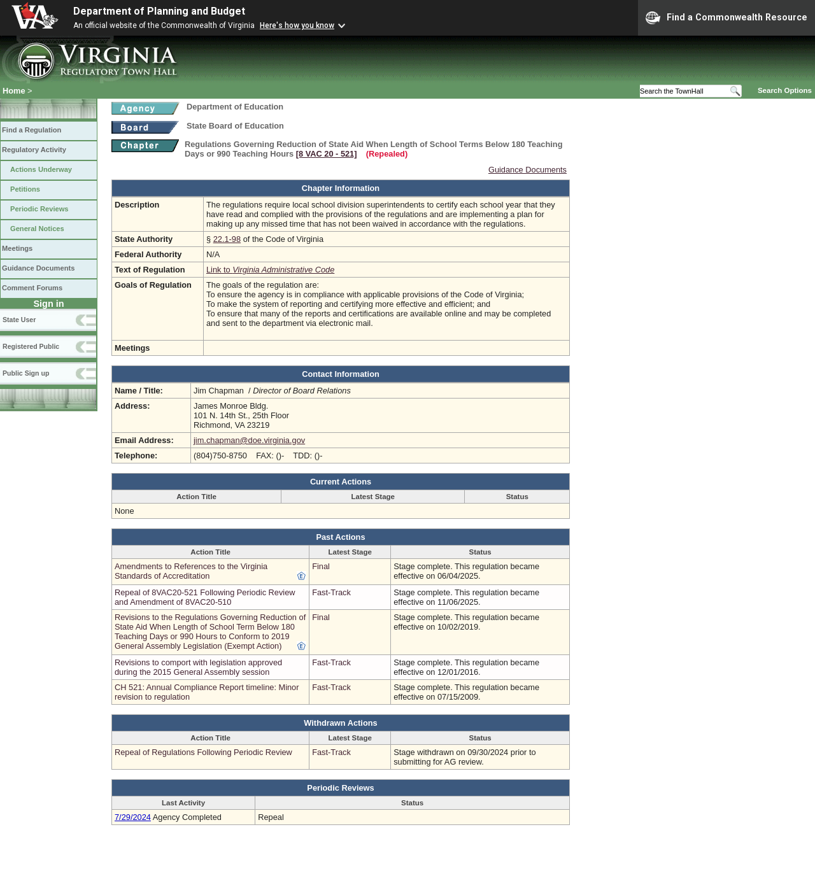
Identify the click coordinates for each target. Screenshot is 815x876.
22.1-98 (227, 239)
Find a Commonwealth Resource (726, 17)
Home (14, 90)
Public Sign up (26, 373)
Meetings (17, 248)
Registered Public (31, 346)
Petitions (25, 189)
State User (19, 319)
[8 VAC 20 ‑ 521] (326, 154)
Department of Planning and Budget (159, 11)
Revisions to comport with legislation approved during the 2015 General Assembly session (198, 667)
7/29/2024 (133, 817)
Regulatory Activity (34, 149)
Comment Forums (32, 288)
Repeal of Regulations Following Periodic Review (203, 752)
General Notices (37, 228)
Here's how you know (297, 25)
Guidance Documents (38, 268)
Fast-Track (331, 592)
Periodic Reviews (39, 209)
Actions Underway (41, 169)
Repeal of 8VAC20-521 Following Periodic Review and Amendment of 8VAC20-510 (205, 597)
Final (321, 566)
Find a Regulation (31, 130)
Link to (270, 269)
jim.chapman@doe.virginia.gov (249, 440)
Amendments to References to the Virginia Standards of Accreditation (191, 571)
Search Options (785, 90)
